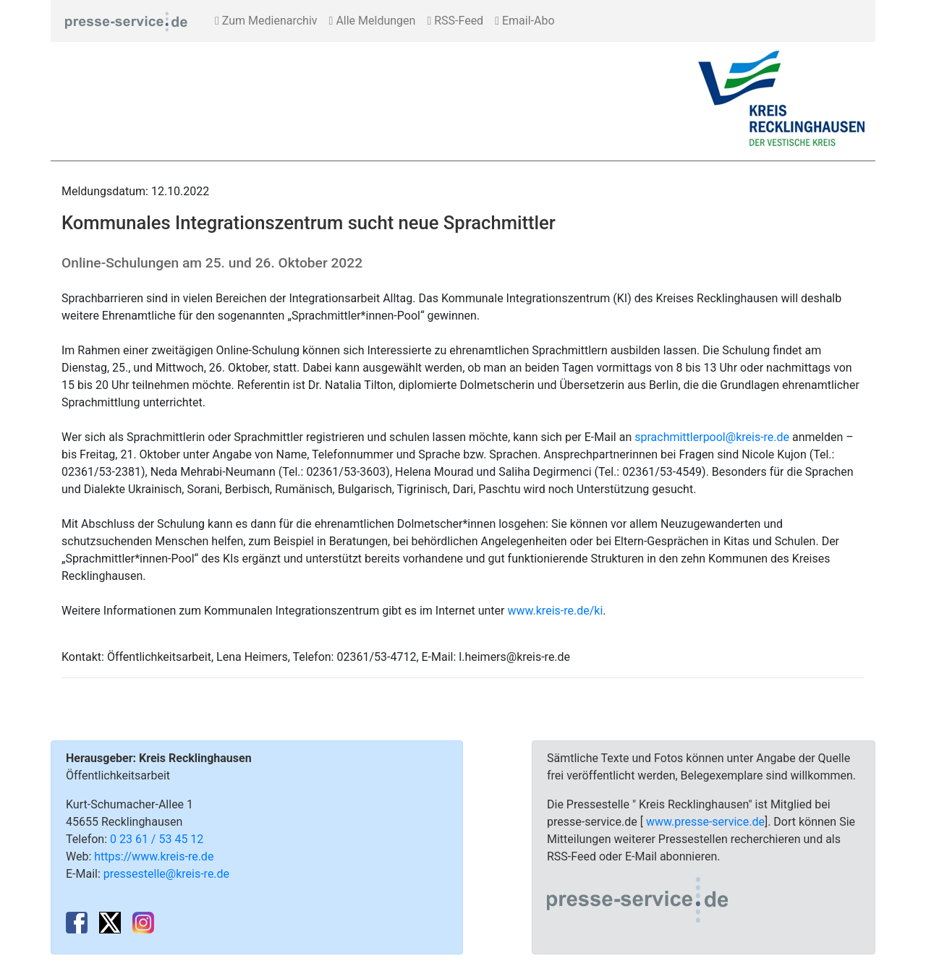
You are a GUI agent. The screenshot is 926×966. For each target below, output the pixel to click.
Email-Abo (524, 20)
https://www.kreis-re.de (153, 856)
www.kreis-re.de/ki (555, 610)
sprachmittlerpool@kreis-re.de (711, 437)
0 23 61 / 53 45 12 (156, 839)
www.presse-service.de (705, 822)
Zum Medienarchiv (266, 20)
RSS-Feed (455, 20)
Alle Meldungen (372, 20)
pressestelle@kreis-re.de (166, 874)
